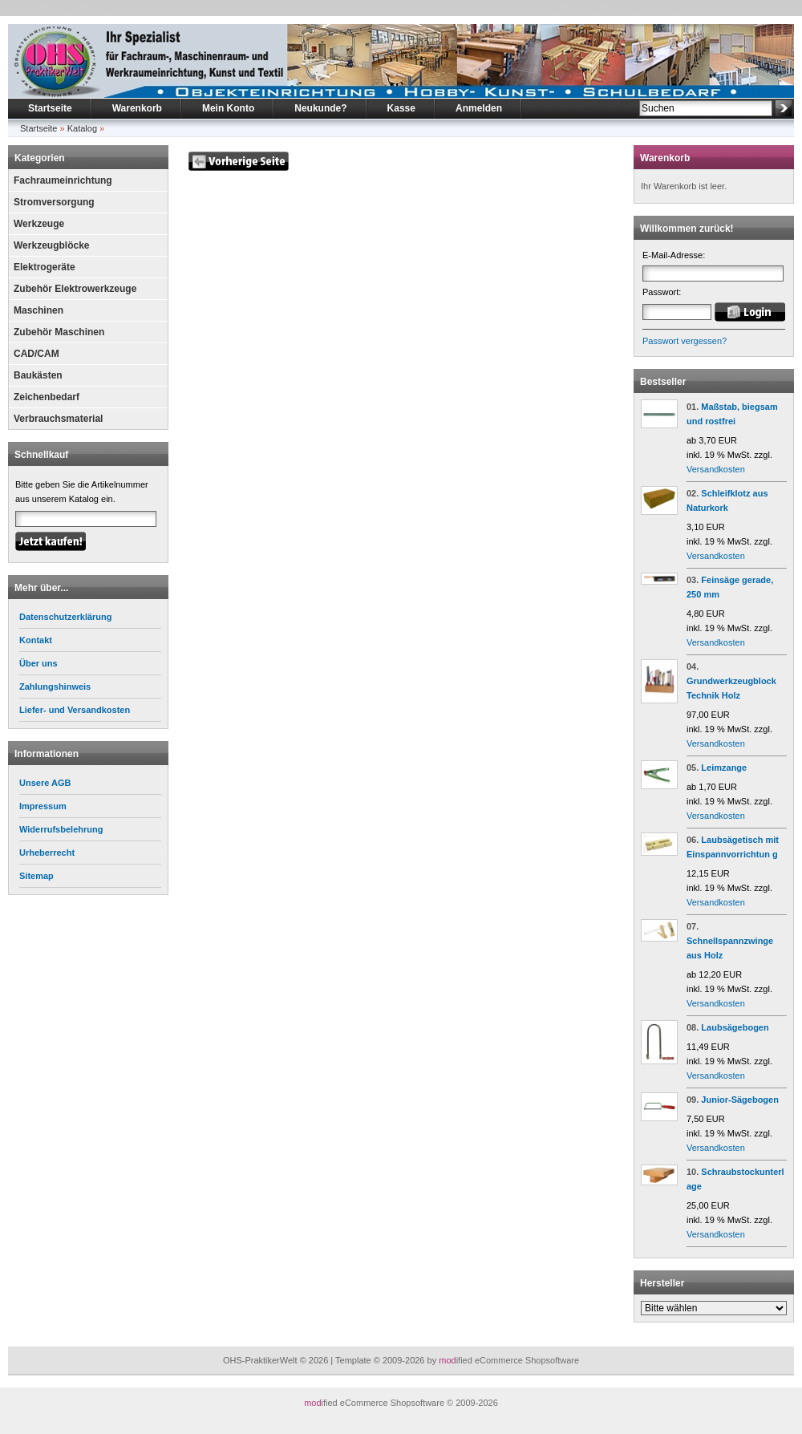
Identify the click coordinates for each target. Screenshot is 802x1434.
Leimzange (724, 767)
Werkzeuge (39, 223)
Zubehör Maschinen (59, 332)
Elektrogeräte (44, 267)
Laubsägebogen (734, 1027)
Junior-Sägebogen (740, 1099)
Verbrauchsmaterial (58, 418)
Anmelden (479, 108)
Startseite (50, 108)
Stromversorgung (54, 202)
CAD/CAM (36, 353)
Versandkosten (716, 469)
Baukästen (38, 375)
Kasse (401, 108)
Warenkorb (137, 108)
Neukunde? (320, 108)
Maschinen (38, 310)
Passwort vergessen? (684, 341)
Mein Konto (228, 108)
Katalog (82, 128)
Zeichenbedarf (46, 397)
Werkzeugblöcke (51, 245)
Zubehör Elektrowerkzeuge (75, 288)
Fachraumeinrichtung (63, 180)
